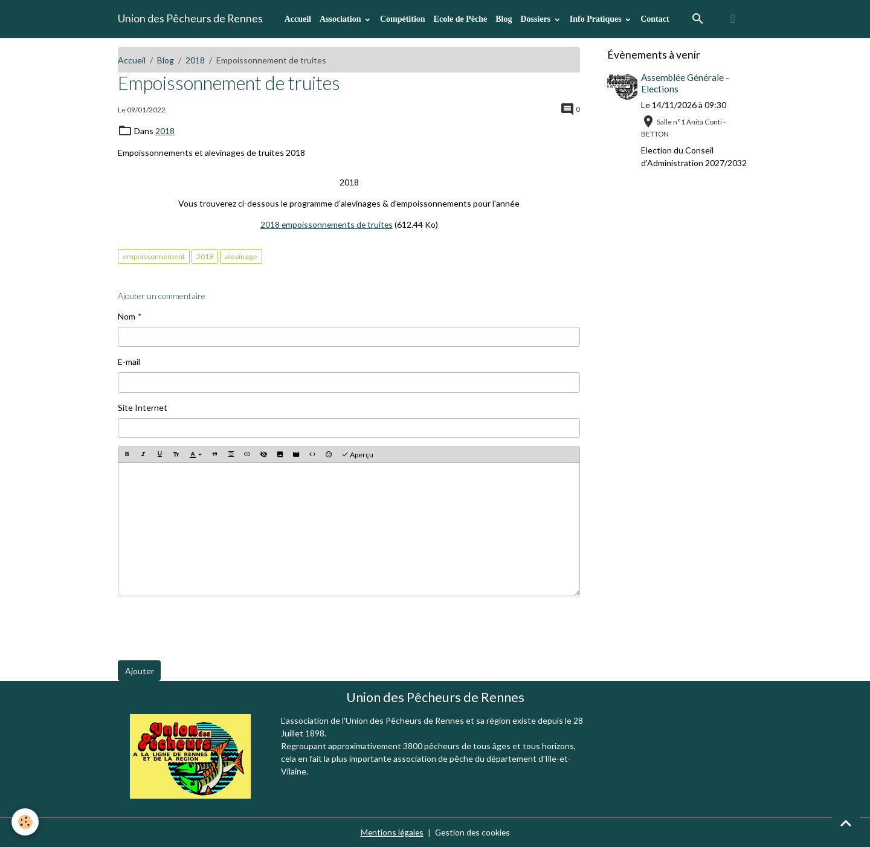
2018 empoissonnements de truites (326, 224)
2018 (195, 60)
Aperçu (357, 454)
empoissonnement (154, 255)
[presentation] (209, 627)
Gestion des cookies (473, 831)
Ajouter (139, 670)
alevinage (241, 255)
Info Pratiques (597, 19)
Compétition (402, 19)
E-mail (129, 361)
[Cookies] (25, 822)
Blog (503, 19)
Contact (654, 19)
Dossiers (536, 19)
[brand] (190, 19)
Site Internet (142, 406)
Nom (126, 315)
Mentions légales (390, 831)
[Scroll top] (846, 823)
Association (341, 19)
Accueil (298, 19)
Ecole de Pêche (461, 19)
